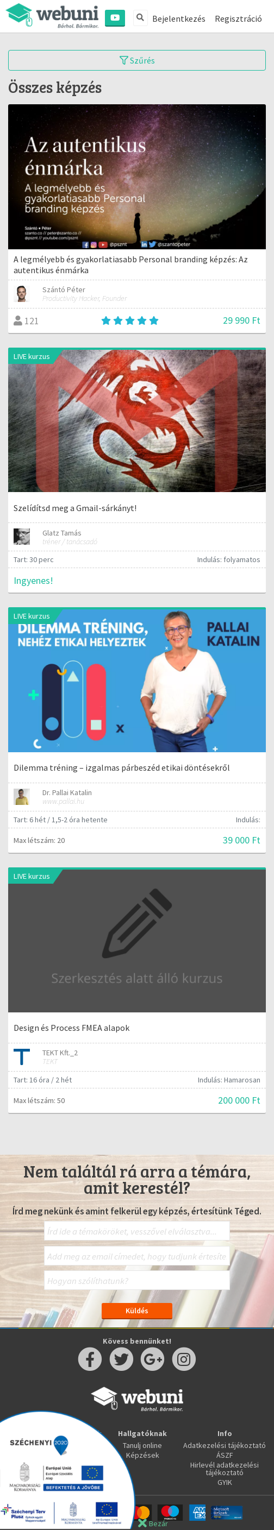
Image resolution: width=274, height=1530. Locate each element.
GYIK (224, 1482)
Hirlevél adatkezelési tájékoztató (224, 1468)
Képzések (142, 1455)
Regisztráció (238, 18)
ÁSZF (224, 1455)
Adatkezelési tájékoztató (224, 1445)
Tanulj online (142, 1445)
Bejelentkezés (178, 18)
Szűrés (137, 60)
